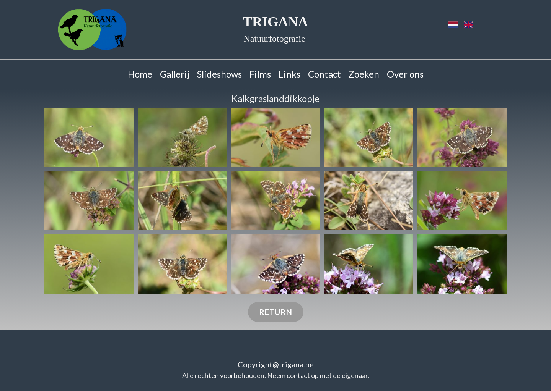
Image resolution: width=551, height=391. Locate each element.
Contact (324, 73)
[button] (89, 137)
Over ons (405, 73)
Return (275, 312)
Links (289, 73)
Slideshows (219, 73)
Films (260, 73)
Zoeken (364, 73)
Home (140, 73)
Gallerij (174, 73)
